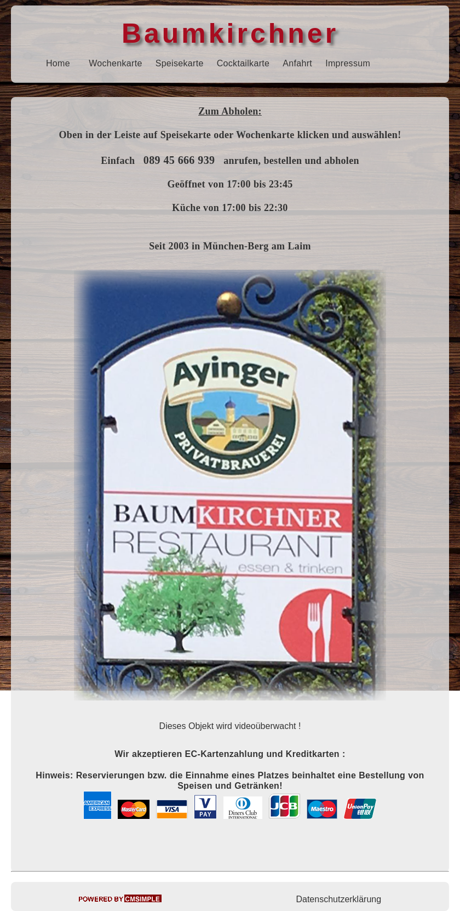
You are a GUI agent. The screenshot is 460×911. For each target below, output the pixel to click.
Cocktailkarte (243, 63)
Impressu (344, 63)
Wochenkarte (115, 63)
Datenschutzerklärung (338, 899)
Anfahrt (297, 63)
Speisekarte (180, 63)
